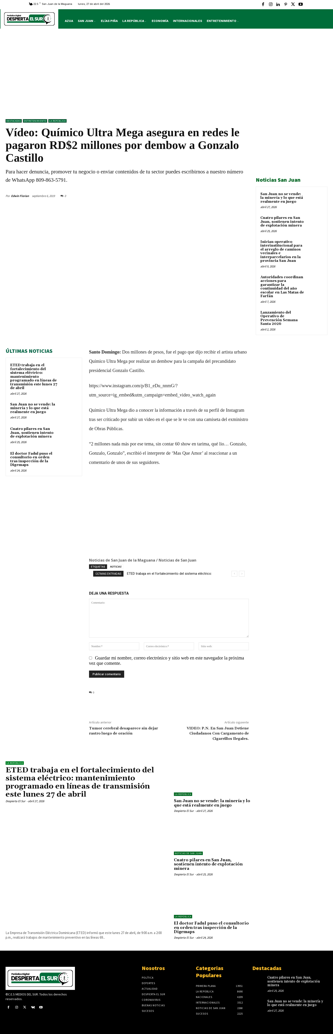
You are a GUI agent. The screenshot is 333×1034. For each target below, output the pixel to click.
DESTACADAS (14, 121)
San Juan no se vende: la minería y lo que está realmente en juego (32, 408)
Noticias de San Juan (188, 853)
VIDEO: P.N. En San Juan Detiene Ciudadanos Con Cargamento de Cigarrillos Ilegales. (218, 733)
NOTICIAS (115, 566)
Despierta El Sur (15, 801)
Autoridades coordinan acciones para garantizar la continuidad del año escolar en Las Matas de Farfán (282, 287)
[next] (242, 574)
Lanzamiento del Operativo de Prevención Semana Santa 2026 (279, 318)
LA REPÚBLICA (57, 121)
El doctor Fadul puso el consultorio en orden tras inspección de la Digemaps (31, 459)
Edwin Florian (20, 196)
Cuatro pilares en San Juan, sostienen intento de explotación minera (31, 433)
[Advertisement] (166, 75)
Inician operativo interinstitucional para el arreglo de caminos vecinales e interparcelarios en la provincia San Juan (281, 251)
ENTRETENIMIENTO (35, 121)
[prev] (234, 574)
